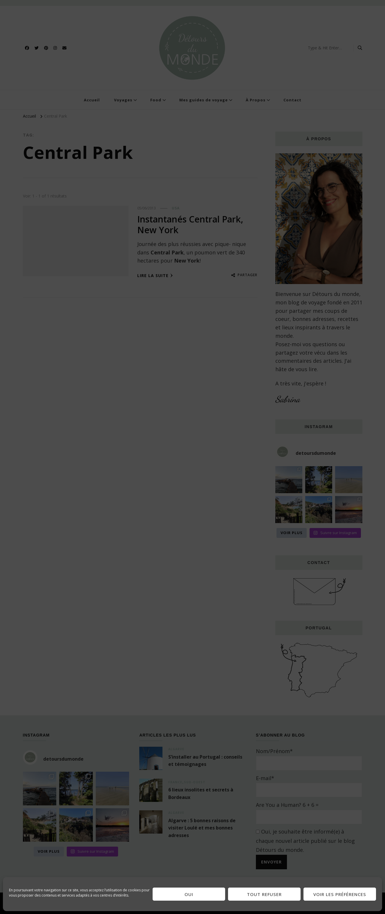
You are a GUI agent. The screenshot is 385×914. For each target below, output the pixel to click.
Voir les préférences (339, 894)
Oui (189, 894)
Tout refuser (264, 894)
